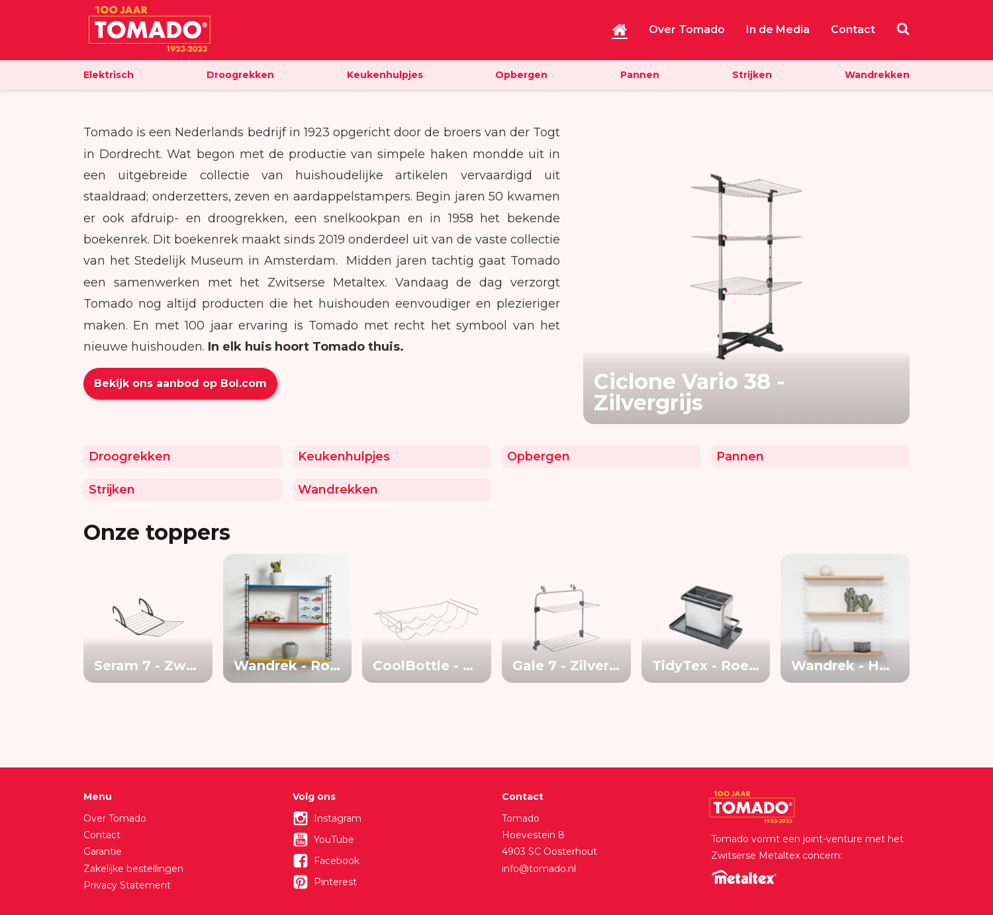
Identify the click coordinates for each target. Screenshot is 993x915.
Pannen (639, 75)
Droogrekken (240, 75)
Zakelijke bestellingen (133, 869)
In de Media (778, 29)
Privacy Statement (127, 885)
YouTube (334, 840)
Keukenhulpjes (385, 75)
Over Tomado (687, 29)
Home (620, 30)
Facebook (336, 861)
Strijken (752, 75)
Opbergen (521, 75)
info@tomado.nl (539, 869)
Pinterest (335, 882)
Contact (853, 29)
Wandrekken (877, 75)
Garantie (102, 851)
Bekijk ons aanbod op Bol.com (180, 383)
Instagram (337, 818)
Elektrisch (108, 75)
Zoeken (903, 28)
